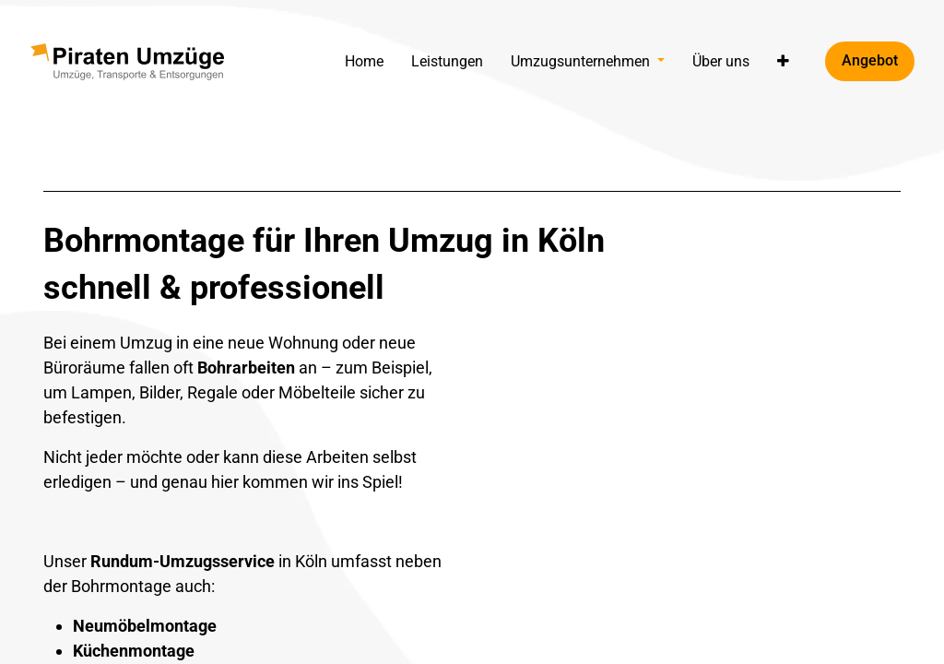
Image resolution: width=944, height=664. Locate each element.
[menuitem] (364, 61)
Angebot (870, 60)
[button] (783, 61)
